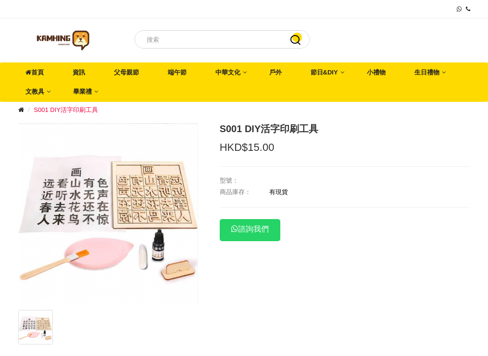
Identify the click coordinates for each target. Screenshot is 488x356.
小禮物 (376, 72)
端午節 (177, 72)
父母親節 (126, 72)
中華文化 (227, 72)
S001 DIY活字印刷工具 (66, 109)
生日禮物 (426, 72)
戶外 (275, 72)
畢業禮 (82, 91)
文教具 (34, 91)
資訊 (79, 72)
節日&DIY (324, 72)
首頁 (34, 72)
